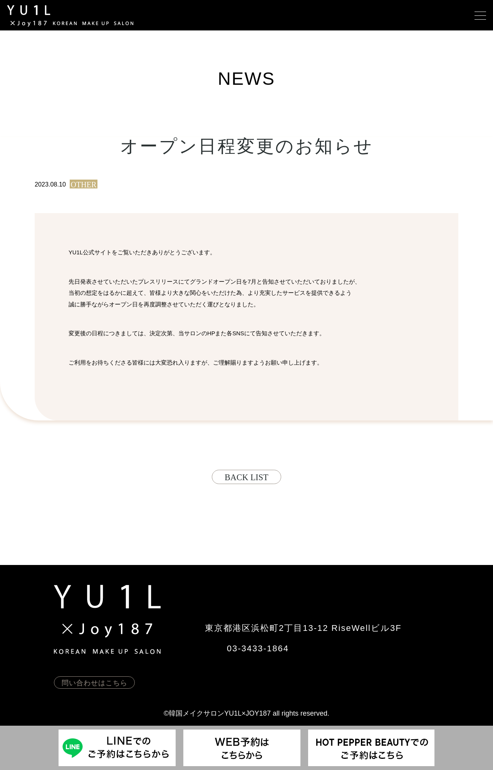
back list (246, 477)
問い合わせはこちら (94, 683)
